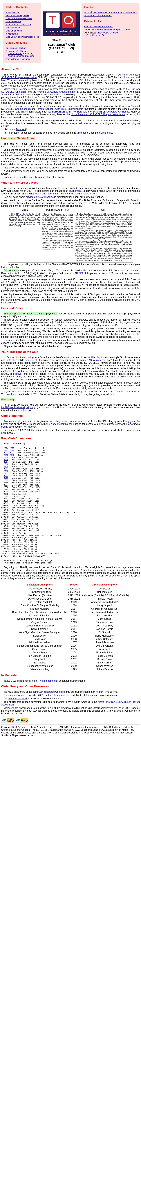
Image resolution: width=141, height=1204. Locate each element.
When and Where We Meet (18, 18)
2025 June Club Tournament (98, 15)
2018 (6, 463)
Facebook (21, 129)
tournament (75, 191)
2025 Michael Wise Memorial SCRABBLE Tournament (110, 12)
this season (83, 132)
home (100, 29)
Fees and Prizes (13, 21)
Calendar (29, 56)
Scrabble (108, 29)
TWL (47, 363)
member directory (17, 723)
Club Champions (13, 31)
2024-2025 (9, 449)
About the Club (12, 12)
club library (14, 719)
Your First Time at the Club (18, 24)
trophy (4, 426)
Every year (129, 421)
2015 (6, 471)
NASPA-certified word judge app (18, 407)
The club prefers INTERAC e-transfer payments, (31, 313)
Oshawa (114, 32)
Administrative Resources (17, 59)
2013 (6, 477)
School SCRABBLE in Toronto (98, 26)
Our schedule (11, 270)
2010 (6, 485)
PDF (12, 214)
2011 (6, 482)
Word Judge (8, 399)
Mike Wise (7, 80)
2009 (6, 488)
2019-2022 (9, 457)
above (18, 374)
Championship (15, 53)
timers (28, 360)
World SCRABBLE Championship (56, 91)
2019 (6, 460)
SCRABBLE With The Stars (67, 111)
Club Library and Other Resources (22, 37)
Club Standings (12, 27)
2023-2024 (9, 452)
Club (22, 51)
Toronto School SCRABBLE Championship (59, 109)
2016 (6, 468)
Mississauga (102, 32)
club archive (105, 132)
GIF (17, 214)
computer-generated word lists (49, 716)
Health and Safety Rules (17, 15)
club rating (54, 421)
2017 (6, 466)
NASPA (79, 273)
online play (50, 177)
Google (25, 214)
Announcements (16, 56)
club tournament (50, 193)
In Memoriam (11, 34)
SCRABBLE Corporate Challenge (110, 111)
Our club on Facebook (16, 48)
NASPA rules (94, 360)
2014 (6, 474)
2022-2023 (9, 455)
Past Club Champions (16, 438)
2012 (6, 479)
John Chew (91, 80)
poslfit (120, 29)
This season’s (12, 51)
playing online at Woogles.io (41, 197)
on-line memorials (45, 705)
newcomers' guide (130, 376)
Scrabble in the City (95, 35)
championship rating (70, 424)
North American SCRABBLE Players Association (98, 114)
